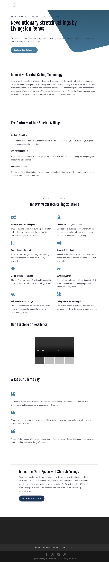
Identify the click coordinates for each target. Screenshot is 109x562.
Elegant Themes (48, 558)
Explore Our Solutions (24, 50)
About (56, 547)
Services (46, 547)
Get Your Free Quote (31, 498)
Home (37, 547)
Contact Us (67, 547)
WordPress (73, 558)
